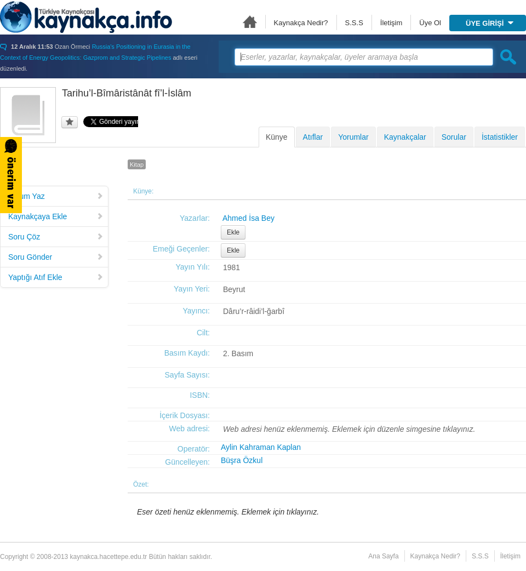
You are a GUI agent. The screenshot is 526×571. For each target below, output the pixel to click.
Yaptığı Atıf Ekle (56, 277)
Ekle (233, 232)
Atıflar (313, 137)
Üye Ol (430, 22)
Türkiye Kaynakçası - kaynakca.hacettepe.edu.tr (86, 17)
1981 (231, 267)
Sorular (454, 137)
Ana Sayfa (250, 21)
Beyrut (234, 289)
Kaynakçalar (405, 137)
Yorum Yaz (56, 196)
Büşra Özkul (241, 460)
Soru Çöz (56, 236)
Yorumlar (353, 137)
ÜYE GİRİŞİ (489, 23)
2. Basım (238, 353)
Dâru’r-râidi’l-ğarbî (253, 311)
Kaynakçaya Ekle (56, 216)
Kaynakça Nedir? (301, 22)
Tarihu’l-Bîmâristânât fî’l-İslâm (126, 93)
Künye (277, 137)
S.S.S (354, 22)
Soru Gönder (56, 257)
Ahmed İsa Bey (248, 218)
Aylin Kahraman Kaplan (261, 447)
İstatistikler (500, 137)
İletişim (391, 22)
